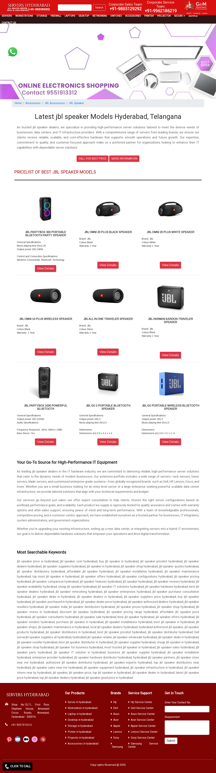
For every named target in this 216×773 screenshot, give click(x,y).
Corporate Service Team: (161, 6)
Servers (7, 16)
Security (179, 16)
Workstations (24, 16)
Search (99, 7)
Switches (116, 16)
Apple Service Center (143, 725)
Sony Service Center (143, 737)
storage (41, 16)
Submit (171, 740)
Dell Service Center (142, 708)
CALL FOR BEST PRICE (92, 158)
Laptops (70, 16)
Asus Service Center (143, 713)
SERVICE (193, 16)
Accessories (133, 16)
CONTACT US (9, 22)
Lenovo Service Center (144, 731)
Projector (164, 16)
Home (18, 103)
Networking (99, 16)
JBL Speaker (76, 103)
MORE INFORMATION (124, 158)
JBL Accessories (54, 103)
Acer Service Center (142, 719)
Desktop (84, 16)
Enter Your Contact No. (178, 702)
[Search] (75, 7)
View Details (45, 268)
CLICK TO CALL (17, 766)
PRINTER (149, 16)
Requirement (172, 717)
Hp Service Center (141, 702)
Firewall (56, 16)
